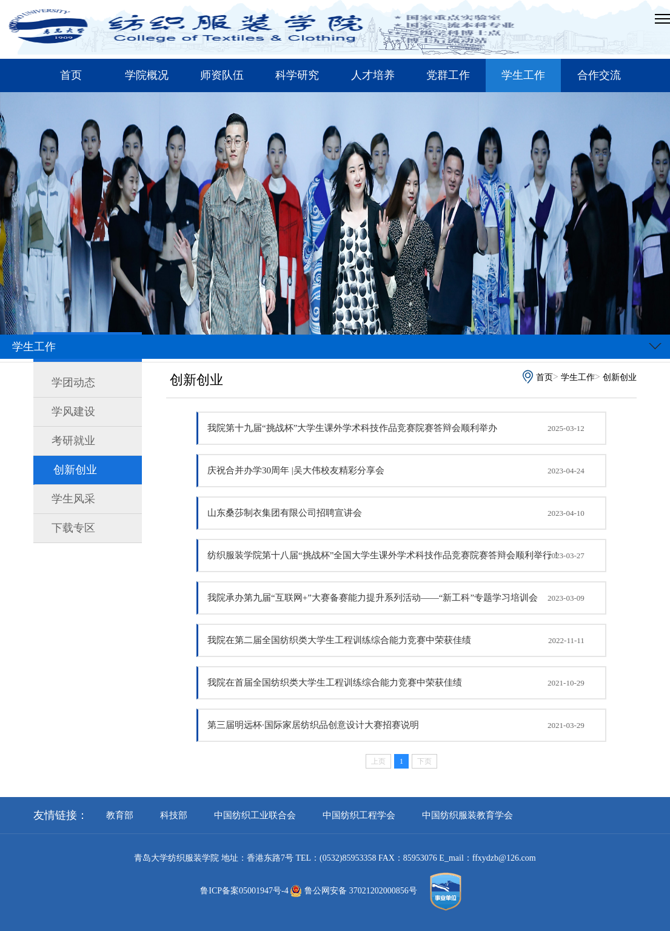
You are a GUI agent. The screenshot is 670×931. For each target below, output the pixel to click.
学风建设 (73, 411)
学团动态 (73, 382)
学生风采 (73, 499)
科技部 (173, 815)
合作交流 (599, 75)
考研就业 (73, 441)
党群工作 (448, 75)
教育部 (119, 815)
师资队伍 (222, 75)
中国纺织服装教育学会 (467, 815)
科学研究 (297, 75)
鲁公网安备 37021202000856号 (355, 890)
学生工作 (523, 75)
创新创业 (75, 470)
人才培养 (373, 75)
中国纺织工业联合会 (255, 815)
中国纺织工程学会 (359, 815)
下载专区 (73, 528)
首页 (71, 75)
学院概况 (147, 75)
